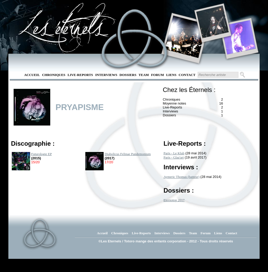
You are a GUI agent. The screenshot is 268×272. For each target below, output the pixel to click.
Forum (157, 75)
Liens (171, 75)
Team (144, 75)
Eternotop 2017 (174, 200)
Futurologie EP (41, 154)
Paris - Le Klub (174, 153)
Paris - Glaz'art (174, 157)
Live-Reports (80, 75)
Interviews (106, 75)
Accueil (32, 75)
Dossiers (128, 75)
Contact (187, 75)
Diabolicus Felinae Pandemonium (128, 154)
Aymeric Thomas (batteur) (181, 177)
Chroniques (53, 75)
